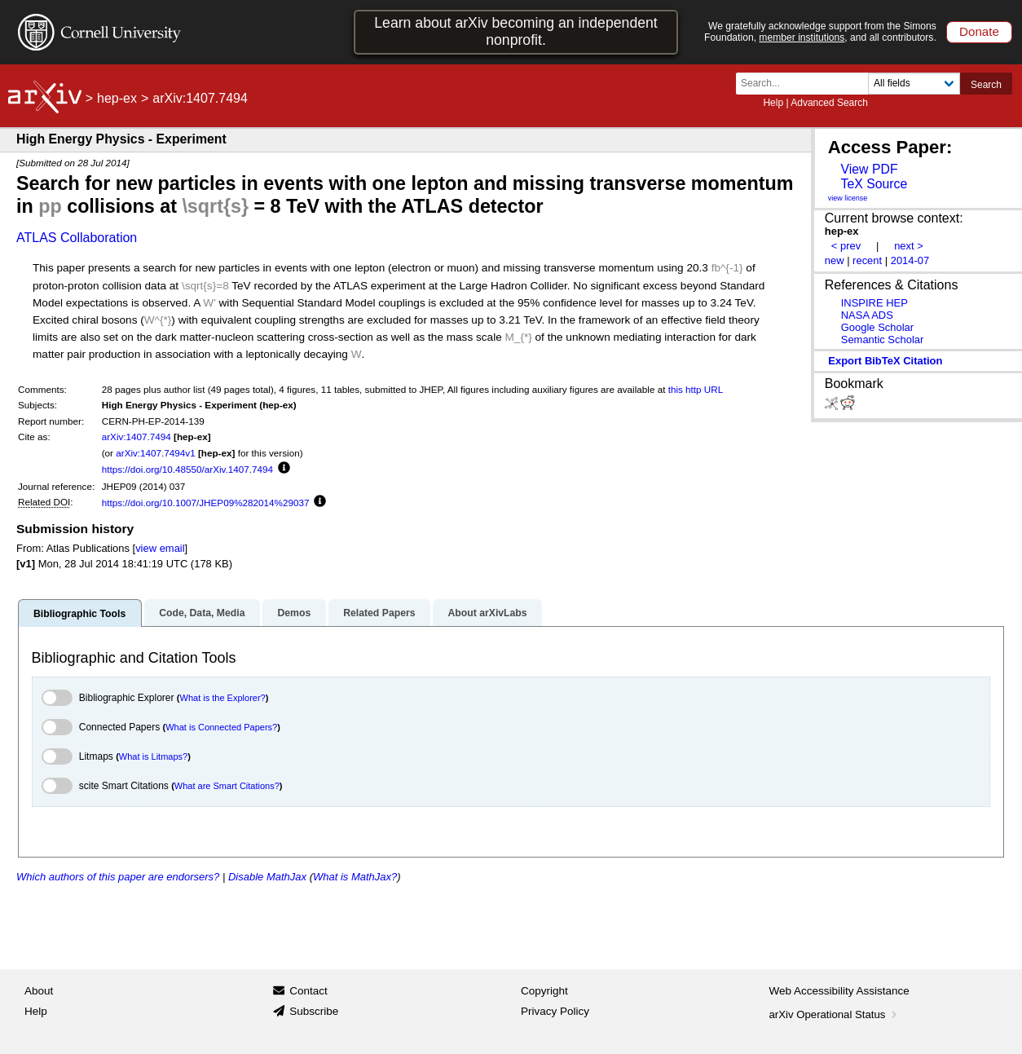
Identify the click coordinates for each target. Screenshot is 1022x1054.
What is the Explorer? (223, 698)
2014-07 (910, 260)
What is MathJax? (355, 877)
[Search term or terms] (807, 84)
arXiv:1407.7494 (136, 436)
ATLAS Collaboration (76, 238)
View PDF (868, 169)
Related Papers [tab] (379, 613)
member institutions (801, 37)
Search (986, 84)
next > (908, 246)
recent (867, 260)
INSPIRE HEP (874, 303)
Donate (979, 31)
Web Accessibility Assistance (839, 991)
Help (773, 102)
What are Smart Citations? (227, 786)
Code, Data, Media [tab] (201, 613)
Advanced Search (829, 102)
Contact (308, 991)
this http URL (696, 389)
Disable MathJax (267, 877)
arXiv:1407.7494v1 (155, 453)
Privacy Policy (555, 1011)
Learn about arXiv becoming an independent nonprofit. (516, 31)
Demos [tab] (294, 613)
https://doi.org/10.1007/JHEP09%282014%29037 (206, 502)
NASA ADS (867, 315)
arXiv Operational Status (835, 1014)
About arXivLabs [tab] (486, 613)
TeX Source (873, 184)
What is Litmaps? (153, 756)
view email (159, 548)
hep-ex (117, 98)
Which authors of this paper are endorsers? (117, 877)
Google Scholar (877, 327)
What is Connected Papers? (221, 727)
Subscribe (313, 1011)
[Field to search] (914, 84)
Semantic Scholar (882, 339)
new (834, 260)
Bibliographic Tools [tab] (79, 614)
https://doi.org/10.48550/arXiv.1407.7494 (187, 469)
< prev (846, 246)
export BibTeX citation (885, 361)
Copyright (544, 991)
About (38, 991)
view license (848, 198)
